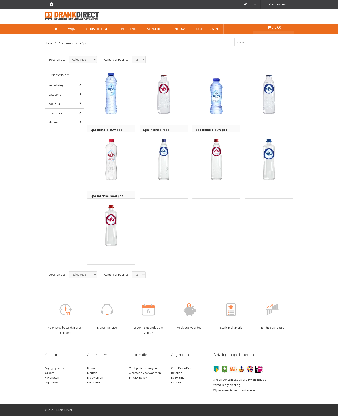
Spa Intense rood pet (107, 196)
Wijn (71, 29)
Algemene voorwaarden (145, 373)
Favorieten (52, 377)
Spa (84, 43)
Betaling (176, 373)
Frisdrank (127, 29)
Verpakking (66, 85)
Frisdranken (66, 43)
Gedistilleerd (97, 29)
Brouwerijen (95, 377)
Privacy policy (138, 377)
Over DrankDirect (182, 368)
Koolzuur (66, 103)
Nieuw (180, 29)
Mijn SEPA (51, 382)
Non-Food (155, 29)
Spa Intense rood (156, 130)
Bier (54, 29)
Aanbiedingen (207, 29)
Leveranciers (95, 382)
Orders (49, 373)
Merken (66, 122)
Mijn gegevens (54, 368)
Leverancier (66, 113)
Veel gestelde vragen (143, 368)
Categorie (66, 94)
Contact (176, 382)
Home (49, 43)
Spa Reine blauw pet (106, 130)
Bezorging (177, 377)
